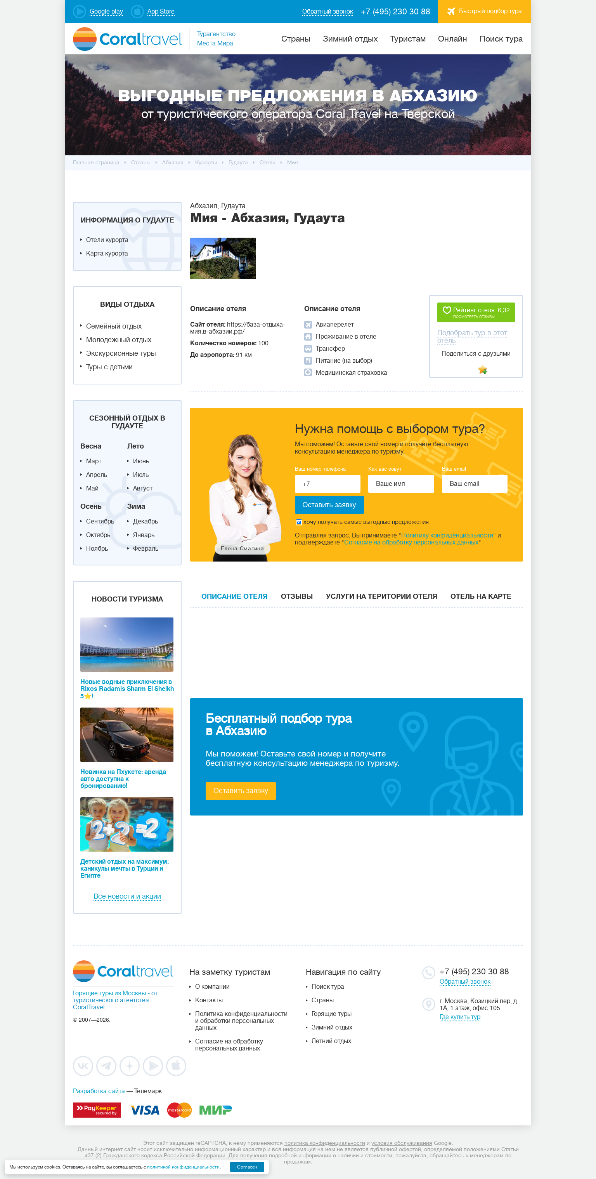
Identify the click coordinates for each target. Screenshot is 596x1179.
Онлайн (452, 38)
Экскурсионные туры (121, 353)
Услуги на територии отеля (381, 596)
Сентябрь (100, 521)
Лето (135, 446)
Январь (143, 535)
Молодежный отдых (118, 340)
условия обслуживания (401, 1143)
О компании (212, 986)
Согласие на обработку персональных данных (411, 542)
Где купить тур (460, 1017)
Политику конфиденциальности (447, 535)
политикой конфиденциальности (183, 1167)
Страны (323, 1000)
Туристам (408, 38)
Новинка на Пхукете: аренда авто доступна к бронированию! (123, 779)
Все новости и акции (127, 896)
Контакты (209, 1000)
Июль (141, 474)
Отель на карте (480, 596)
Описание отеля (234, 596)
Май (92, 488)
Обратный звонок (465, 981)
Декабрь (145, 521)
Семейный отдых (114, 326)
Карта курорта (107, 253)
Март (93, 461)
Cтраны (295, 38)
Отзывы (297, 596)
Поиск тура (501, 38)
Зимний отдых (350, 38)
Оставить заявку (240, 791)
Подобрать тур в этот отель (472, 336)
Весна (90, 446)
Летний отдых (331, 1041)
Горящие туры (332, 1013)
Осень (91, 506)
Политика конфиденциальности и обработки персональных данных (241, 1020)
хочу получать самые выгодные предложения (362, 522)
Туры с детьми (109, 367)
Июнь (141, 461)
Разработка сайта (99, 1091)
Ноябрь (97, 548)
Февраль (145, 548)
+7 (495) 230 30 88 (395, 11)
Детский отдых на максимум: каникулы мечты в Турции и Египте (124, 868)
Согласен (247, 1167)
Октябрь (98, 535)
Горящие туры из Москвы (109, 993)
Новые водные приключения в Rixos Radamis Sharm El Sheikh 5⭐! (127, 689)
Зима (136, 506)
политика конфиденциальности (324, 1143)
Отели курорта (107, 239)
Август (142, 488)
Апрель (96, 474)
